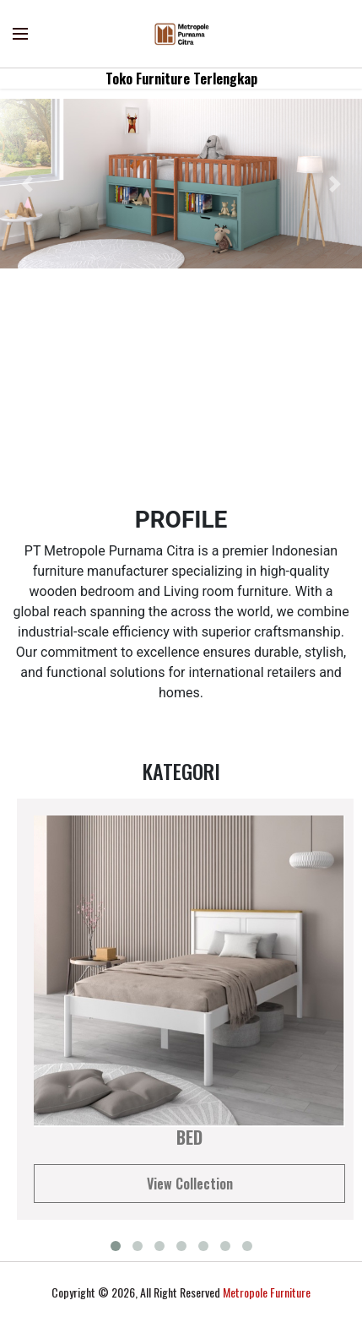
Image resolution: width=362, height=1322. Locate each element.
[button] (27, 183)
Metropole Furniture (267, 1292)
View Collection (190, 1183)
